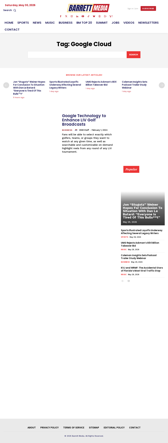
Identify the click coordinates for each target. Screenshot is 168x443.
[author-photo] (76, 130)
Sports (124, 237)
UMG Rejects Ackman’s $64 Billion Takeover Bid (101, 83)
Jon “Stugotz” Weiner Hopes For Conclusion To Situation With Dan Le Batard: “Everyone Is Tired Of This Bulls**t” (29, 87)
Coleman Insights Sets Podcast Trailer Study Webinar (134, 84)
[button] (10, 10)
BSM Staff (84, 130)
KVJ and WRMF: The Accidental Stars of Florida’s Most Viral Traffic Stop (142, 269)
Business (67, 130)
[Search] (133, 54)
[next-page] (162, 85)
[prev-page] (6, 85)
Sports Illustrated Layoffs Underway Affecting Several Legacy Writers (65, 84)
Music (124, 249)
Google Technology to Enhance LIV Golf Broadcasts (84, 120)
